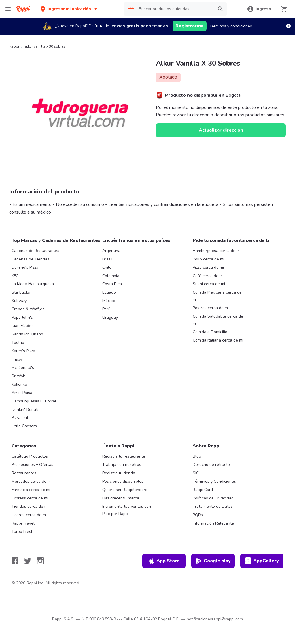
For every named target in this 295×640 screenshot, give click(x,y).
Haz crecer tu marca (120, 498)
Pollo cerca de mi (208, 259)
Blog (197, 456)
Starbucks (21, 292)
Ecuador (109, 292)
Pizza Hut (20, 417)
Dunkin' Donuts (25, 409)
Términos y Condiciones (214, 481)
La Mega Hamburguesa (33, 284)
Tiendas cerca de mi (30, 506)
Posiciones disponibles (122, 481)
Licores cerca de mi (29, 515)
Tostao (18, 342)
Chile (106, 267)
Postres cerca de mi (211, 308)
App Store (164, 560)
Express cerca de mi (30, 498)
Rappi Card (203, 489)
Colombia (110, 276)
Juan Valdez (22, 326)
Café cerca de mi (208, 276)
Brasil (107, 259)
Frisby (17, 359)
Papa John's (22, 317)
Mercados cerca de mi (32, 481)
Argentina (111, 250)
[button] (69, 8)
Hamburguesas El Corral (34, 401)
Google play (213, 560)
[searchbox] (174, 9)
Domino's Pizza (25, 267)
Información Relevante (213, 523)
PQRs (198, 515)
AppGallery (262, 560)
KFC (15, 276)
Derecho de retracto (211, 464)
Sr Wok (18, 376)
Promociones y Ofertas (32, 464)
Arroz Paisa (22, 392)
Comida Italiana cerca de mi (218, 340)
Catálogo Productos (30, 456)
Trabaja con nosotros (121, 464)
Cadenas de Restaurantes (35, 250)
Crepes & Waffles (28, 309)
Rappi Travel (23, 523)
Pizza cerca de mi (208, 267)
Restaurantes (24, 473)
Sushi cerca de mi (209, 284)
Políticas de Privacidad (213, 498)
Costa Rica (112, 284)
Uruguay (110, 317)
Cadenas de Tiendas (30, 259)
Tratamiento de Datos (213, 506)
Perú (106, 309)
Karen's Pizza (23, 351)
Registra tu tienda (118, 473)
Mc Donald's (23, 367)
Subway (19, 300)
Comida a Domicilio (210, 332)
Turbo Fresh (22, 531)
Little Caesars (24, 426)
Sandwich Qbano (27, 334)
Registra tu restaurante (123, 456)
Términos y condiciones (230, 26)
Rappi (14, 46)
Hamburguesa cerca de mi (217, 250)
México (108, 300)
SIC (196, 473)
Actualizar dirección (221, 130)
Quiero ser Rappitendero (125, 489)
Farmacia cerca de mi (31, 489)
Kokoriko (19, 384)
